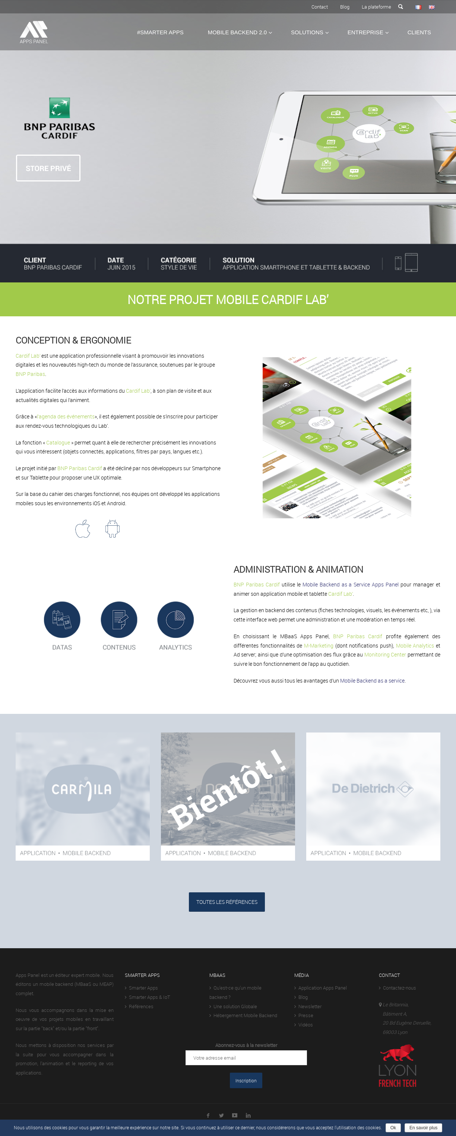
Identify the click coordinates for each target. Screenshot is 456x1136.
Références (139, 1006)
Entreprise (365, 32)
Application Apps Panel (320, 987)
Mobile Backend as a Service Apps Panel (351, 584)
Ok (393, 1127)
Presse (303, 1015)
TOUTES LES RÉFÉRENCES (226, 901)
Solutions (307, 32)
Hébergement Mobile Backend (243, 1015)
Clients (419, 32)
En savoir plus (423, 1127)
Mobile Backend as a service (372, 680)
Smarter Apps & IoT (147, 997)
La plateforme (376, 6)
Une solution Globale (233, 1006)
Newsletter (308, 1006)
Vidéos (303, 1024)
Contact (319, 6)
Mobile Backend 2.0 (237, 32)
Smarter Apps (141, 987)
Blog (344, 6)
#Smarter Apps (160, 32)
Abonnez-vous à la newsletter (246, 1045)
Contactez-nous (397, 987)
